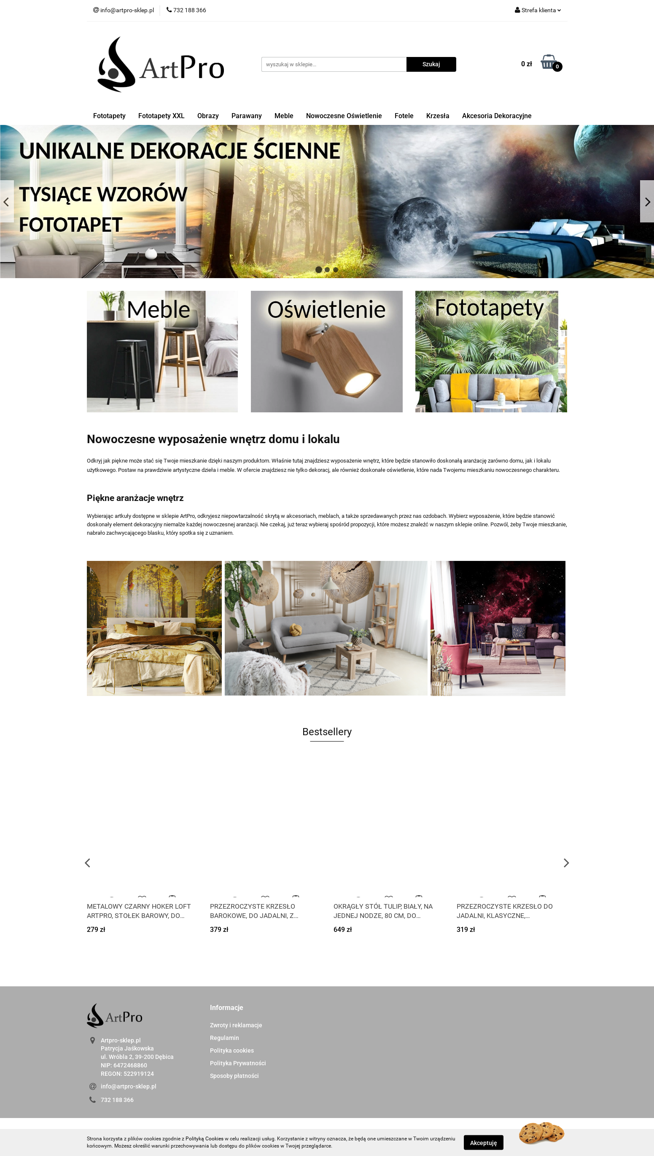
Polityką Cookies (204, 1139)
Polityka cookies (232, 1050)
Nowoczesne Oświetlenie (344, 116)
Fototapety (109, 116)
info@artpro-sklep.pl (128, 1086)
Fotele (404, 116)
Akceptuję (483, 1142)
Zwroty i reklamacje (236, 1025)
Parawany (246, 116)
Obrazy (208, 116)
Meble (284, 116)
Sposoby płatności (234, 1075)
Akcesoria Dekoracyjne (497, 116)
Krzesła (437, 116)
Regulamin (224, 1037)
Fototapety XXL (161, 116)
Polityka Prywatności (238, 1063)
